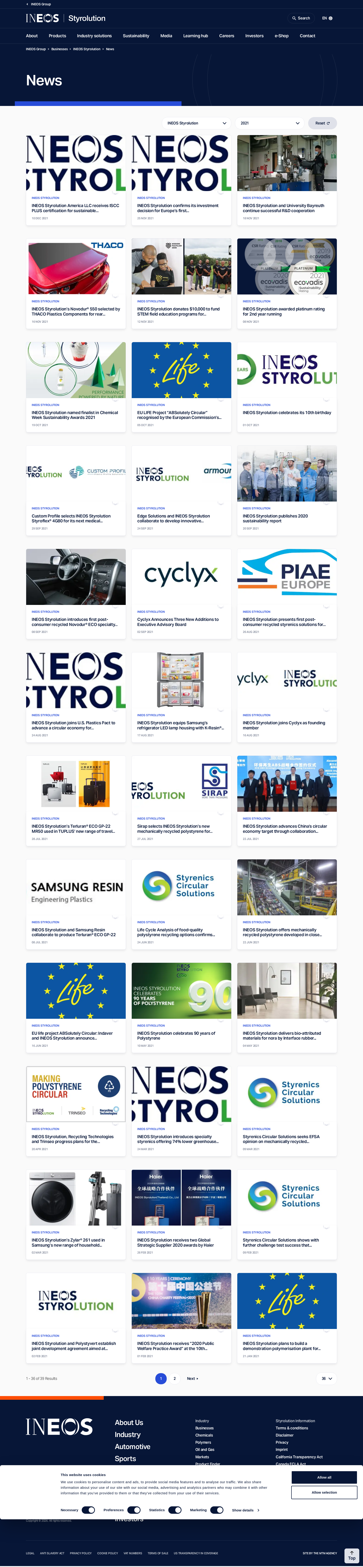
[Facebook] (28, 1485)
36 (324, 1379)
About (32, 36)
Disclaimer (284, 1436)
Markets (202, 1458)
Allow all (324, 1525)
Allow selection (324, 1540)
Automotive (132, 1447)
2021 (245, 124)
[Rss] (56, 1485)
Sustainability (136, 36)
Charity (126, 1471)
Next (194, 1380)
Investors (254, 36)
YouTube (283, 1479)
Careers (226, 36)
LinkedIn (283, 1472)
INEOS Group (36, 50)
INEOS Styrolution (86, 50)
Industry (128, 1435)
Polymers (203, 1443)
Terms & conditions (292, 1429)
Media (166, 36)
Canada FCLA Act (291, 1465)
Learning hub (195, 36)
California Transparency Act (299, 1458)
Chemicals (204, 1436)
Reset (323, 124)
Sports (125, 1459)
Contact (307, 36)
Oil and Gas (204, 1451)
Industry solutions (94, 36)
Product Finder (207, 1465)
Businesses (59, 50)
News (110, 50)
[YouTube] (38, 1485)
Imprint (282, 1451)
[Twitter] (47, 1485)
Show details (243, 1558)
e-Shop (282, 36)
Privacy (282, 1443)
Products (57, 36)
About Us (129, 1423)
